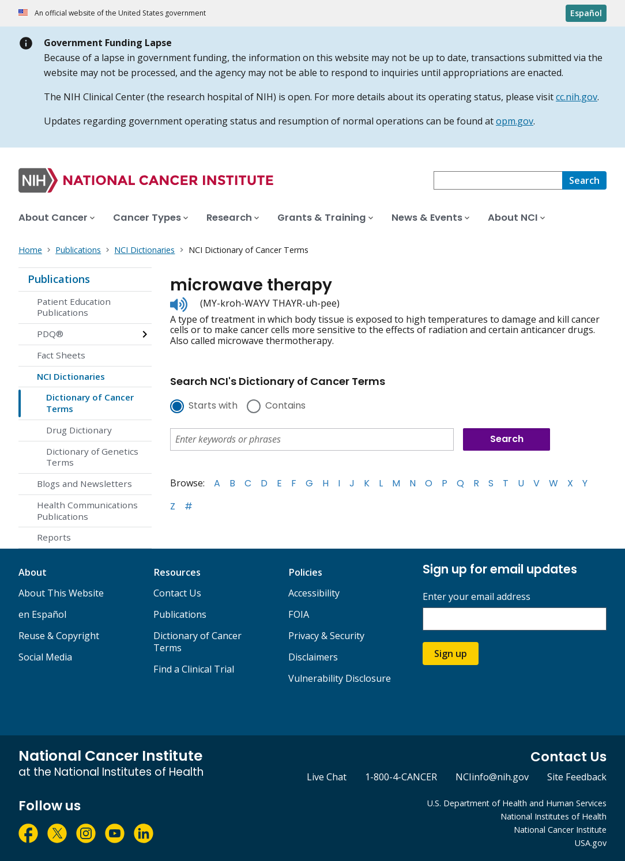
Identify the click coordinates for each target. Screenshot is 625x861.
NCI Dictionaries (71, 376)
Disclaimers (313, 657)
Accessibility (314, 593)
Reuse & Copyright (58, 635)
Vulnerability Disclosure (339, 678)
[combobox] (498, 180)
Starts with (213, 406)
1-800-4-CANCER (401, 777)
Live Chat (327, 777)
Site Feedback (577, 777)
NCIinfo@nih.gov (492, 777)
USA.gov (591, 842)
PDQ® (50, 333)
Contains (285, 406)
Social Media (45, 657)
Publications (59, 279)
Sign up (450, 653)
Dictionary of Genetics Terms (92, 457)
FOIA (298, 614)
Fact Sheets (61, 355)
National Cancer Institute (560, 829)
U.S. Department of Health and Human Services (517, 803)
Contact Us (177, 593)
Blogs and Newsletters (84, 483)
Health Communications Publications (87, 510)
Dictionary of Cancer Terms (90, 402)
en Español (42, 614)
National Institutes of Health (553, 816)
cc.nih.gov (576, 96)
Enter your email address (476, 597)
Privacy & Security (326, 635)
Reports (54, 537)
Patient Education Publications (74, 307)
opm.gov (514, 121)
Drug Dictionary (79, 430)
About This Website (61, 593)
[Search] (584, 180)
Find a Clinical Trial (193, 669)
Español (586, 12)
